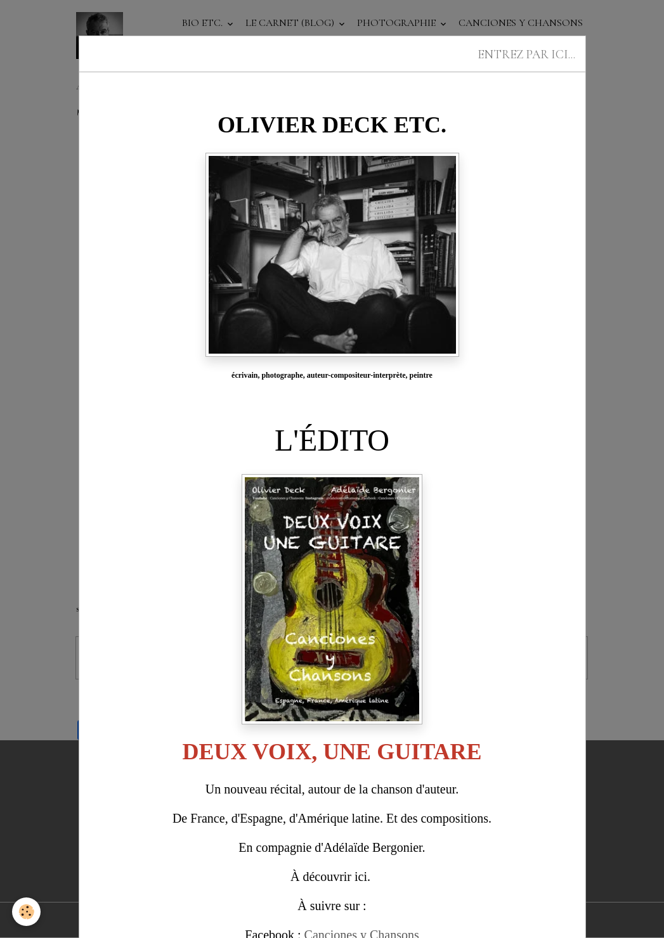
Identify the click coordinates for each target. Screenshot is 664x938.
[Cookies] (27, 911)
